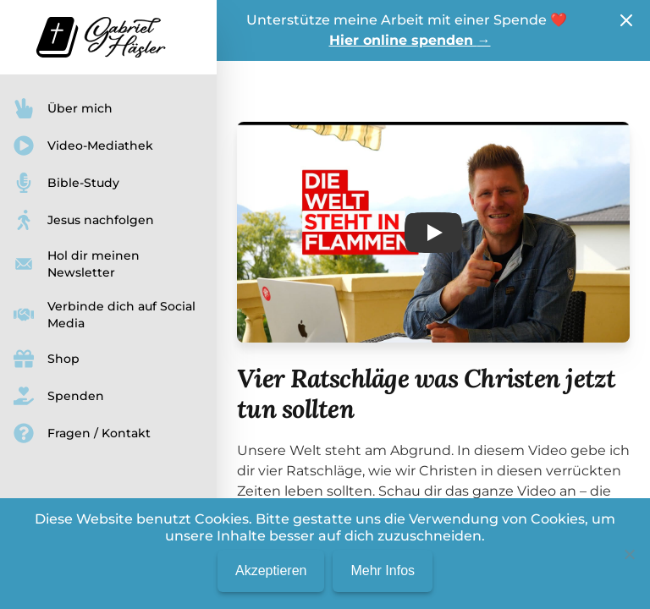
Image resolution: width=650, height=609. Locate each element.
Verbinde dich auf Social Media (105, 315)
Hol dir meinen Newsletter (77, 264)
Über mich (63, 108)
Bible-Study (66, 183)
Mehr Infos (382, 570)
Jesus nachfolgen (84, 220)
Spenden (59, 396)
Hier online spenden (410, 40)
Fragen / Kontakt (82, 433)
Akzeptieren (271, 570)
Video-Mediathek (83, 145)
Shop (47, 358)
